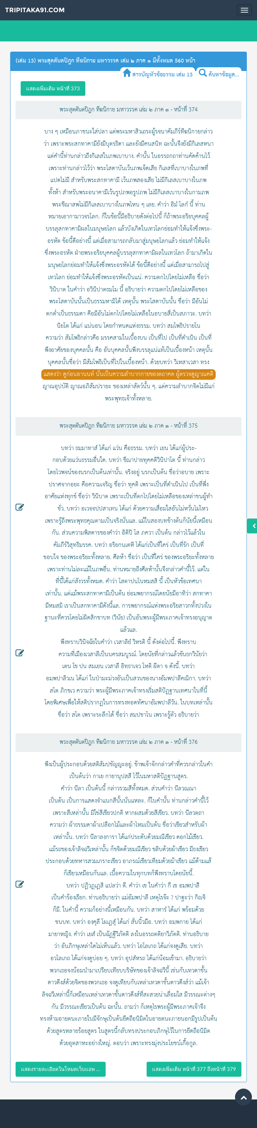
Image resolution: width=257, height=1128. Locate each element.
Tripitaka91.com (35, 10)
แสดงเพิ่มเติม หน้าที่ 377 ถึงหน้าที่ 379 (194, 1069)
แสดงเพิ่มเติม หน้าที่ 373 (53, 88)
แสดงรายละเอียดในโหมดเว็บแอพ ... (60, 1069)
